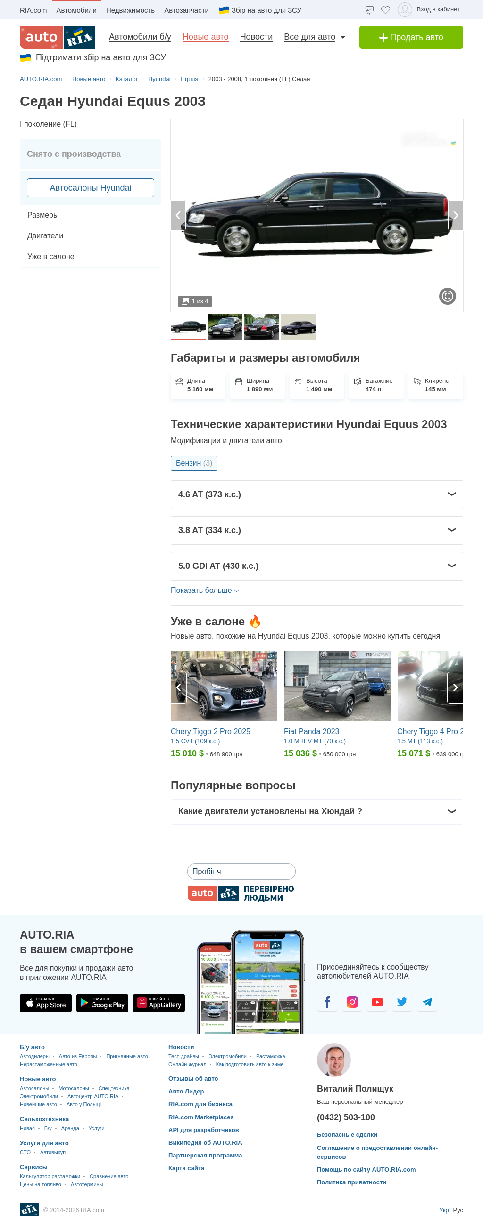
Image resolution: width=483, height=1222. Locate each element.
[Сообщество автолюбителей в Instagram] (352, 1002)
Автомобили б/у (140, 36)
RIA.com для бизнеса (200, 1104)
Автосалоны (34, 1088)
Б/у (48, 1128)
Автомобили (77, 10)
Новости (256, 36)
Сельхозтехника (44, 1119)
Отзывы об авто (193, 1078)
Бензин (194, 463)
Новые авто (206, 36)
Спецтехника (114, 1088)
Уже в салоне (51, 256)
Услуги (97, 1128)
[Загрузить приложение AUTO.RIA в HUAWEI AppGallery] (159, 1003)
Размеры (43, 215)
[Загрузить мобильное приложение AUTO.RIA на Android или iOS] (251, 982)
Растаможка (270, 1056)
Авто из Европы (78, 1056)
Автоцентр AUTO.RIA (92, 1096)
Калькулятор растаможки (50, 1176)
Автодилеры (35, 1056)
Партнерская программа (205, 1155)
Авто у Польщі (84, 1104)
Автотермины (87, 1184)
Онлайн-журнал (187, 1064)
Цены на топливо (40, 1184)
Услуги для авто (44, 1143)
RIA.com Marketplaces (201, 1117)
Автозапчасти (186, 10)
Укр (444, 1210)
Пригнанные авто (127, 1056)
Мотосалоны (73, 1088)
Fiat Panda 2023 (311, 732)
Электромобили (39, 1096)
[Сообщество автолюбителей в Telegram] (427, 1002)
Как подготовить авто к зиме (250, 1064)
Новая (27, 1128)
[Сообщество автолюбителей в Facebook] (327, 1002)
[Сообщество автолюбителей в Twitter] (402, 1002)
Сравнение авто (109, 1176)
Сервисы (34, 1167)
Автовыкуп (53, 1152)
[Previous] (179, 688)
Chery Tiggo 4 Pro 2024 (437, 732)
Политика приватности (351, 1182)
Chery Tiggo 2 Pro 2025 (210, 732)
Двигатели (45, 236)
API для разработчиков (203, 1129)
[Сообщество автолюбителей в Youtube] (377, 1002)
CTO (25, 1152)
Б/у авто (32, 1047)
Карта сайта (186, 1168)
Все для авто (309, 36)
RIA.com (33, 10)
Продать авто (411, 37)
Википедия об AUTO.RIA (205, 1142)
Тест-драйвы (183, 1056)
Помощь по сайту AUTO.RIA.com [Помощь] (366, 1169)
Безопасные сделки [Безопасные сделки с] (347, 1134)
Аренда (70, 1128)
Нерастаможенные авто (48, 1064)
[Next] (455, 688)
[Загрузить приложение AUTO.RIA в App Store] (46, 1003)
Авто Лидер (186, 1091)
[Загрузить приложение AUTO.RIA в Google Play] (102, 1003)
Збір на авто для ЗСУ (259, 10)
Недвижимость (130, 10)
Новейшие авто (38, 1104)
